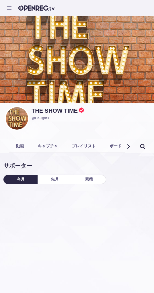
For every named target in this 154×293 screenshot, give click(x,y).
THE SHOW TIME (55, 111)
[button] (128, 146)
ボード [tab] (116, 146)
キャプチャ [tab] (48, 146)
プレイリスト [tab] (84, 146)
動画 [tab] (20, 146)
